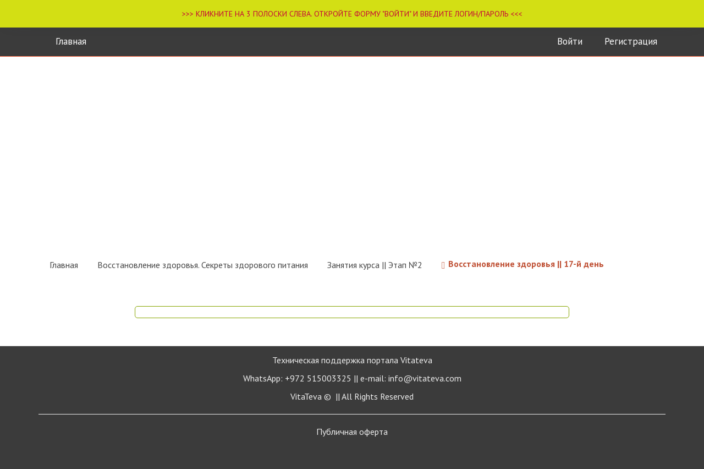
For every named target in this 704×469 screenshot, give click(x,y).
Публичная (352, 431)
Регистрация (630, 41)
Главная (71, 41)
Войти (569, 41)
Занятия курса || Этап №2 (374, 264)
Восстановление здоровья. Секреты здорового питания (202, 264)
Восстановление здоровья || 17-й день (523, 264)
